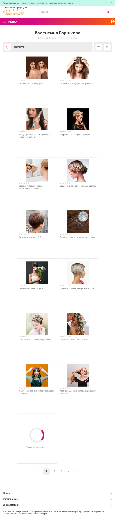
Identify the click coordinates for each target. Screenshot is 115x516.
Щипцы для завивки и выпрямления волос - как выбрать (35, 136)
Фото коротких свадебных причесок (35, 339)
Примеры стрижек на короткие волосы (77, 288)
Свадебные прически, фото (31, 288)
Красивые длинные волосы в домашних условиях (78, 392)
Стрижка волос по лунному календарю (77, 237)
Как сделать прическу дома (31, 83)
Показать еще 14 (36, 438)
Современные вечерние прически (75, 135)
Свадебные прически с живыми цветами (78, 186)
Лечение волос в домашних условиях (77, 83)
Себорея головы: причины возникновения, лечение (30, 187)
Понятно (71, 3)
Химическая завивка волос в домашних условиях (36, 392)
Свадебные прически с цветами (74, 339)
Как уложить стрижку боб (30, 237)
